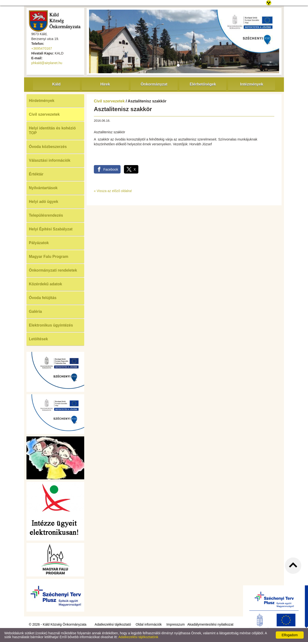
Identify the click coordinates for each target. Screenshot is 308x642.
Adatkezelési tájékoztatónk (138, 637)
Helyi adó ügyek (43, 202)
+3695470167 (41, 48)
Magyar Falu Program (48, 256)
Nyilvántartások (43, 188)
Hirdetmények (41, 101)
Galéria (35, 311)
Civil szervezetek (44, 114)
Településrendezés (46, 215)
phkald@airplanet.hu (46, 63)
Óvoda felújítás (43, 298)
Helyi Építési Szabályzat (50, 229)
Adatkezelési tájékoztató (113, 624)
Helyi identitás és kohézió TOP (52, 130)
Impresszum (175, 624)
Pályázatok (39, 243)
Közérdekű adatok (45, 284)
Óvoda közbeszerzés (48, 147)
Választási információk (50, 160)
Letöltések (38, 339)
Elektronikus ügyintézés (51, 325)
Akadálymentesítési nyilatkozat (210, 624)
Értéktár (36, 174)
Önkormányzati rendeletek (53, 270)
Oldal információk (149, 624)
